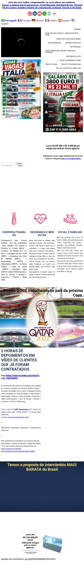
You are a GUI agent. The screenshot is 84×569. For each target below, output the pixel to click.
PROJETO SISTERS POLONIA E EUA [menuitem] (68, 68)
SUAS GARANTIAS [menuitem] (54, 43)
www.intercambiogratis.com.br (18, 417)
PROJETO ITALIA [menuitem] (51, 64)
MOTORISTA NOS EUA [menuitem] (73, 43)
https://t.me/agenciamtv (71, 159)
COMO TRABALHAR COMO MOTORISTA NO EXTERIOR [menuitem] (60, 51)
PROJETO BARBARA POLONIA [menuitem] (70, 60)
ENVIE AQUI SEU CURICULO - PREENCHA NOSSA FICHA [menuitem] (61, 34)
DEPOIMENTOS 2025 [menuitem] (73, 56)
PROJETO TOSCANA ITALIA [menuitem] (71, 64)
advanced (20, 165)
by (9, 165)
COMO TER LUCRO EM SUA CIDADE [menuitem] (68, 39)
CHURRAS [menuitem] (77, 29)
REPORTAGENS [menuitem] (75, 47)
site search (3, 165)
